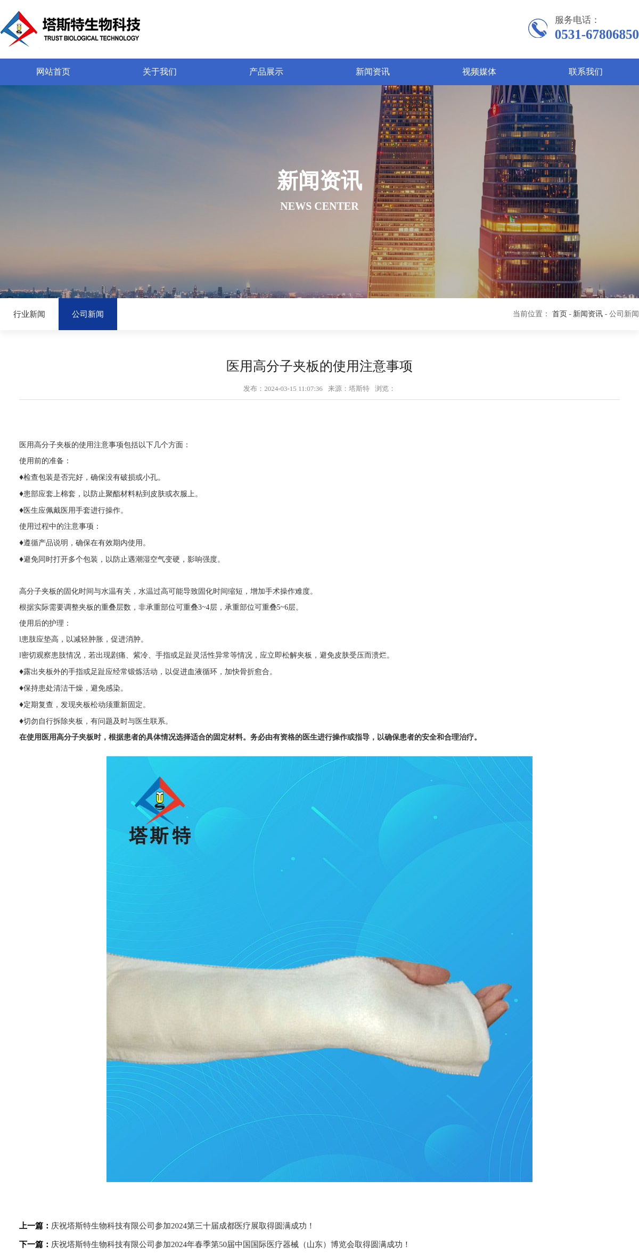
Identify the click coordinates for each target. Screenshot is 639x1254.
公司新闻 (88, 314)
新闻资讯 (373, 71)
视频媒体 (479, 71)
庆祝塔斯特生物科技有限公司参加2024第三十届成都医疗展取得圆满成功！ (183, 1226)
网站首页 (53, 71)
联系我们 (586, 71)
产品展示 (266, 71)
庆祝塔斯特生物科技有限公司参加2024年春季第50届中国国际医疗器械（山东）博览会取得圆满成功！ (231, 1244)
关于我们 (160, 71)
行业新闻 (29, 314)
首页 (559, 314)
